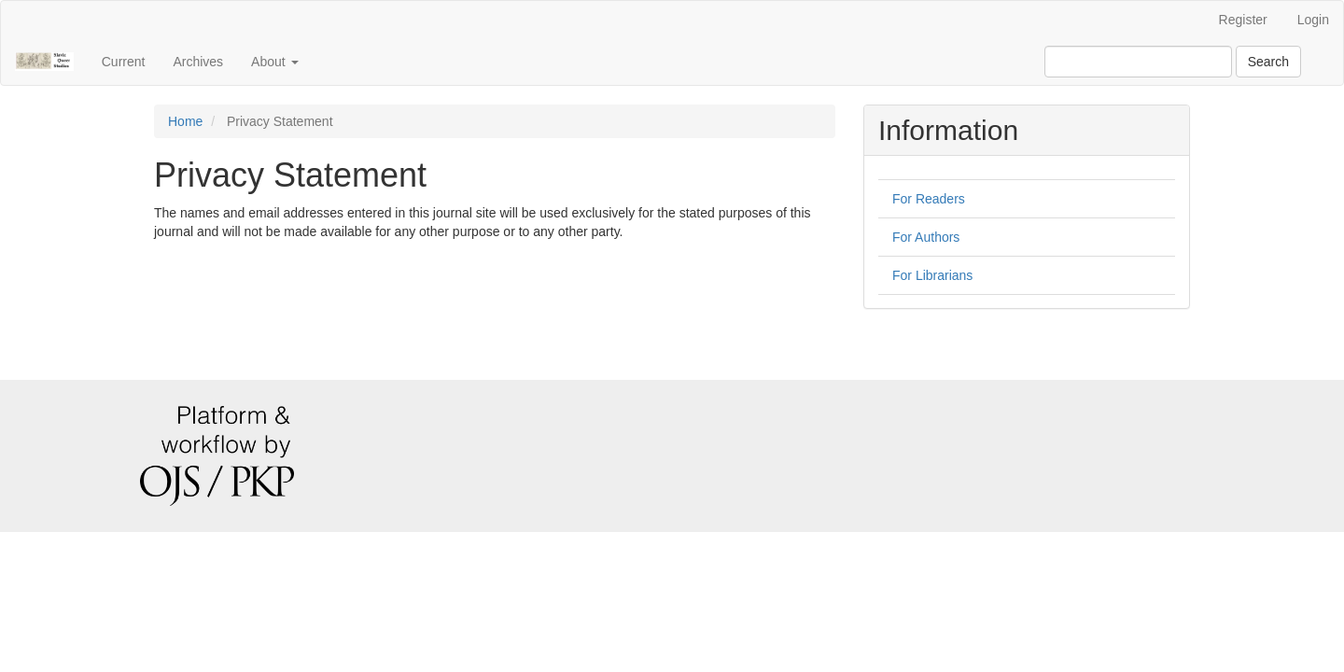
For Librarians (932, 275)
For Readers (928, 198)
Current (124, 61)
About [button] (274, 61)
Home (185, 121)
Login (1313, 19)
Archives (198, 61)
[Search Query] (1138, 61)
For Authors (925, 237)
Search (1268, 61)
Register (1243, 19)
